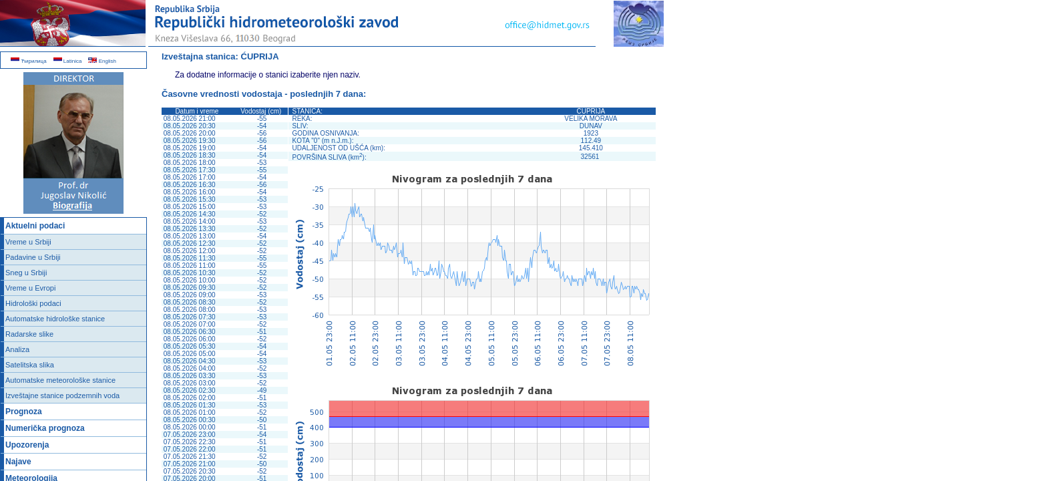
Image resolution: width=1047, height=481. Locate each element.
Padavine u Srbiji (33, 257)
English (102, 61)
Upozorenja (27, 445)
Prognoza (23, 411)
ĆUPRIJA (260, 56)
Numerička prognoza (45, 428)
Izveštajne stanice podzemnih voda (62, 395)
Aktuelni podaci (35, 225)
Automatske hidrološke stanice (55, 319)
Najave (18, 461)
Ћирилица (29, 61)
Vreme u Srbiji (28, 242)
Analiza (17, 349)
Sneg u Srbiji (26, 273)
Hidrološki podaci (33, 303)
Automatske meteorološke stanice (60, 380)
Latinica (67, 61)
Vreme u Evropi (30, 288)
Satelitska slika (29, 365)
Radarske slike (29, 334)
